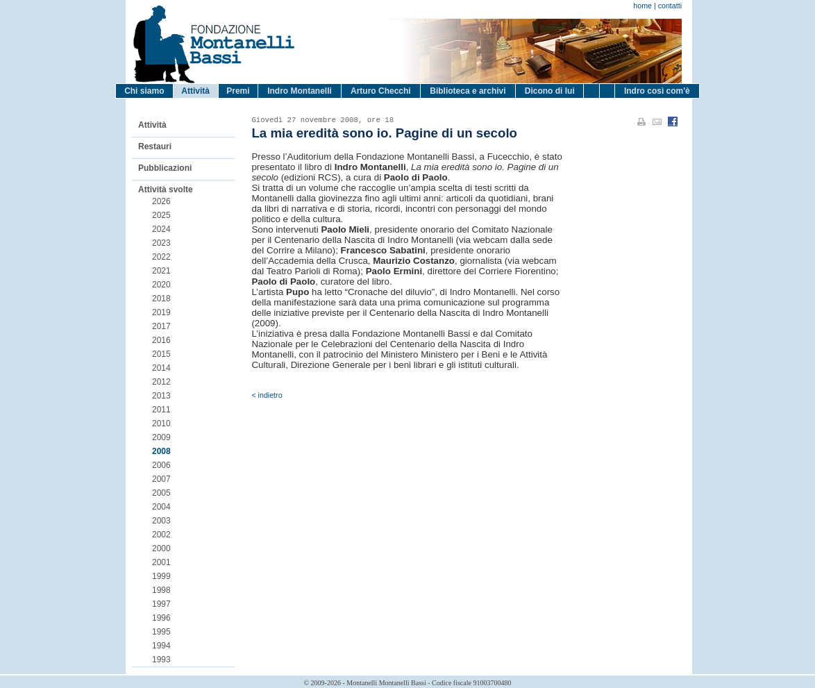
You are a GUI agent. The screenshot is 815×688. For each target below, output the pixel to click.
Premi (237, 91)
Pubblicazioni (165, 168)
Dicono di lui (550, 91)
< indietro (266, 395)
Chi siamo (144, 91)
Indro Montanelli (299, 91)
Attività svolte (165, 189)
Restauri (154, 146)
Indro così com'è (657, 91)
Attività (195, 91)
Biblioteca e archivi (467, 91)
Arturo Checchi (381, 91)
